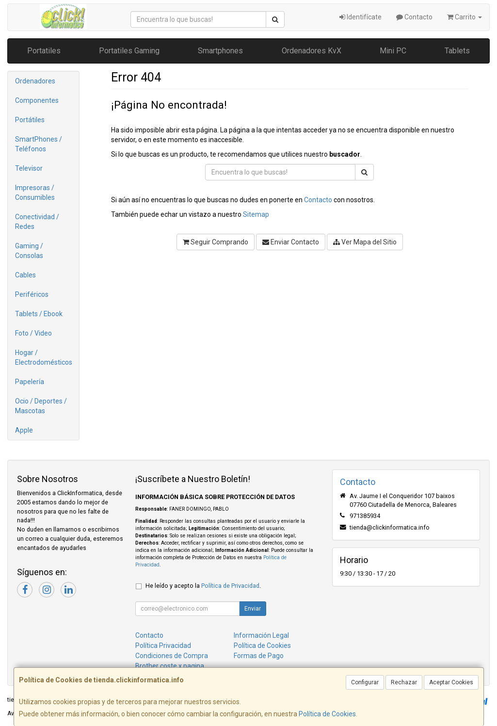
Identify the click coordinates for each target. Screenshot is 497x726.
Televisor (29, 168)
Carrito (464, 17)
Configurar (365, 682)
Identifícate (360, 17)
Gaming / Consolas (29, 250)
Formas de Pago (259, 656)
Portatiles (44, 50)
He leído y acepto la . (203, 585)
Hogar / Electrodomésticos (43, 357)
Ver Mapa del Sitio (365, 242)
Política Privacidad (163, 645)
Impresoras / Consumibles (35, 192)
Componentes (37, 100)
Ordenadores (35, 81)
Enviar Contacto (290, 242)
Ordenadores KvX (311, 50)
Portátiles (30, 120)
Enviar (252, 608)
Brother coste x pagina (169, 666)
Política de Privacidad (230, 585)
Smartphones (220, 50)
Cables (25, 275)
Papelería (29, 382)
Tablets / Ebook (39, 314)
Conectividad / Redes (37, 221)
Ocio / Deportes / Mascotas (41, 406)
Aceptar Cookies (451, 682)
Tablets (457, 50)
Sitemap (256, 214)
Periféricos (31, 294)
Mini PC (393, 50)
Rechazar (404, 682)
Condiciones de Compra (171, 656)
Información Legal (261, 635)
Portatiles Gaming (129, 50)
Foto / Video (33, 333)
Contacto (414, 17)
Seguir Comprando (215, 242)
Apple (24, 430)
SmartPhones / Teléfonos (38, 144)
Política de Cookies (327, 714)
